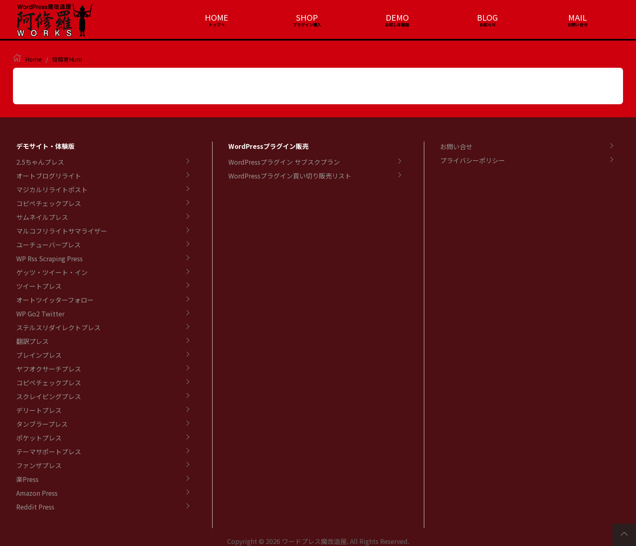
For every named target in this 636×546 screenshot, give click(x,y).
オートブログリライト (48, 176)
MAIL (577, 17)
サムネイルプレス (42, 217)
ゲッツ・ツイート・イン (52, 272)
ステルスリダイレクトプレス (58, 327)
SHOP (307, 17)
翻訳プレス (32, 341)
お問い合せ (456, 146)
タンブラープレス (42, 424)
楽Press (27, 479)
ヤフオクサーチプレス (48, 369)
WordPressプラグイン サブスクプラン (284, 162)
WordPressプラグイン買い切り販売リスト (289, 176)
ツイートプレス (39, 286)
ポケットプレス (39, 438)
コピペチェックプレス (48, 203)
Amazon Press (37, 493)
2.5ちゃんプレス (40, 162)
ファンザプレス (39, 465)
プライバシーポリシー (472, 160)
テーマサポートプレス (48, 451)
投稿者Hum (67, 59)
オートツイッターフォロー (55, 300)
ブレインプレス (39, 355)
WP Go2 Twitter (40, 313)
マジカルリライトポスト (52, 189)
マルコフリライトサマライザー (61, 231)
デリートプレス (39, 410)
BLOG (487, 17)
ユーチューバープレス (48, 244)
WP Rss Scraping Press (49, 258)
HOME (216, 17)
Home (33, 59)
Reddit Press (35, 507)
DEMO (397, 17)
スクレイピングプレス (48, 396)
